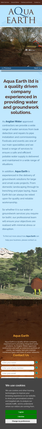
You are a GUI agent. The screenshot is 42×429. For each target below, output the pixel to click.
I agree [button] (21, 412)
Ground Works (15, 2)
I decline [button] (21, 416)
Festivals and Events (26, 2)
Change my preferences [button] (21, 421)
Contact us (37, 2)
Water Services (5, 2)
